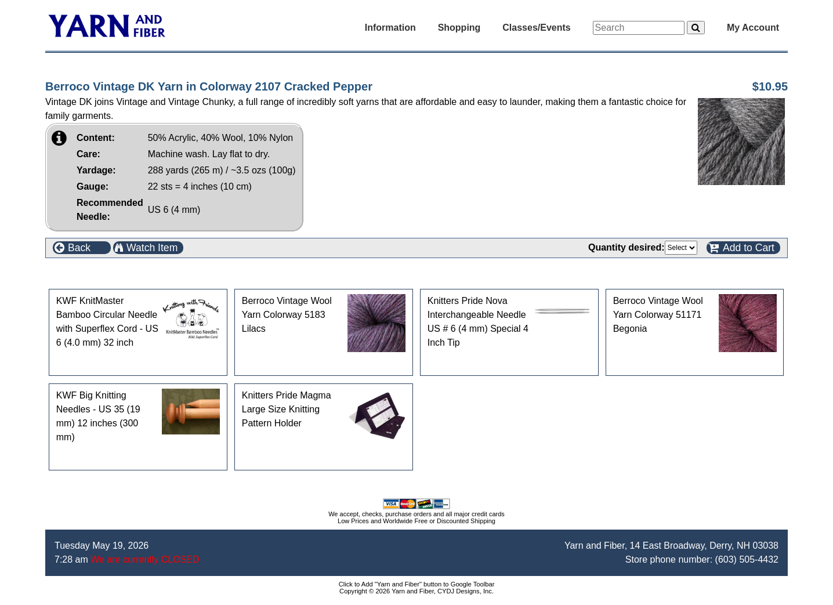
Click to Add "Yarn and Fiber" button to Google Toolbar (417, 584)
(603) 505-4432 (746, 559)
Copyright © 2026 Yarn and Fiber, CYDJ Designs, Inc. (416, 591)
